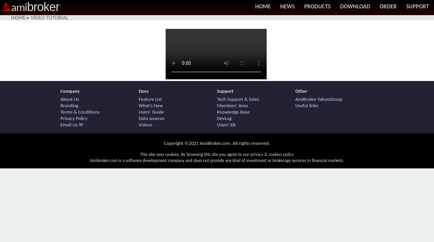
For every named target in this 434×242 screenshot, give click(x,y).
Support (417, 6)
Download (355, 6)
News (287, 6)
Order (388, 6)
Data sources (151, 118)
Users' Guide (151, 112)
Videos (145, 125)
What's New (151, 106)
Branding (69, 106)
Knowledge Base (233, 112)
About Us (70, 99)
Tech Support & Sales (238, 99)
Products (317, 6)
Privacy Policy (74, 118)
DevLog (224, 118)
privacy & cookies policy (272, 154)
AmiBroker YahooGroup (318, 99)
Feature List (150, 99)
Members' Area (232, 106)
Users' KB (226, 125)
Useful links (306, 106)
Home (263, 6)
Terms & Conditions (80, 112)
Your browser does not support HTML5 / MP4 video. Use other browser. (216, 54)
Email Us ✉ (72, 125)
